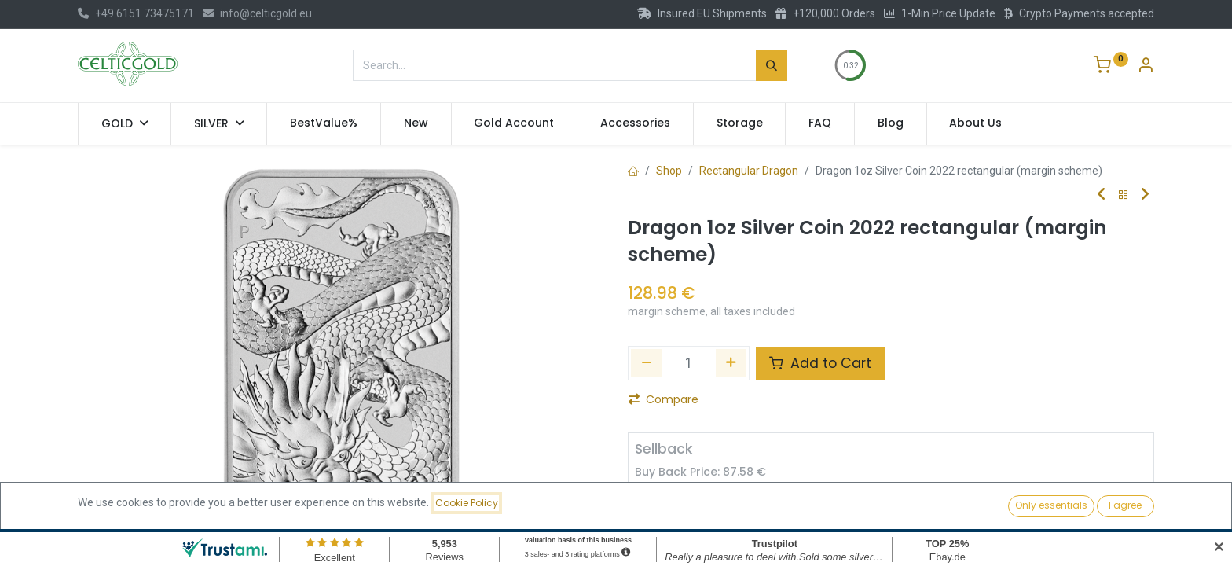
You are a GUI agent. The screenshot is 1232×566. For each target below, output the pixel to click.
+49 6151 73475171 (136, 13)
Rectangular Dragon (748, 170)
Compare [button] (663, 399)
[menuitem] (323, 123)
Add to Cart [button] (820, 363)
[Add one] (731, 363)
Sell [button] (798, 503)
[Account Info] (1145, 67)
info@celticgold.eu (257, 13)
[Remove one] (646, 363)
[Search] (771, 65)
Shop (669, 170)
